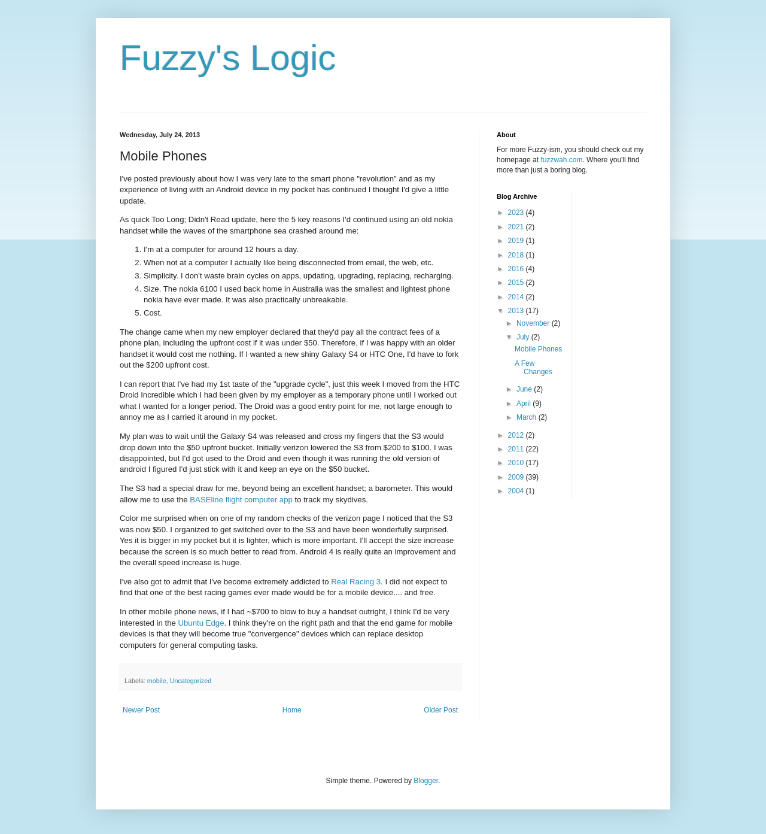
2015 (517, 282)
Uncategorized (191, 680)
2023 (517, 212)
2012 (517, 435)
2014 (517, 297)
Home (292, 710)
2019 (517, 240)
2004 (517, 491)
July (523, 337)
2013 (517, 311)
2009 (517, 477)
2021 (517, 227)
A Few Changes (533, 367)
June (525, 389)
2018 (517, 255)
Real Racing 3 (356, 581)
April (524, 403)
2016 (517, 269)
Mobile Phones (538, 349)
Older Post (441, 710)
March (527, 417)
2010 (517, 463)
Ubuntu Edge (201, 622)
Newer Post (141, 710)
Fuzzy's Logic (228, 58)
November (534, 323)
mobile (156, 680)
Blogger (426, 781)
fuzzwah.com (561, 160)
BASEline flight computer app (241, 499)
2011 (517, 449)
